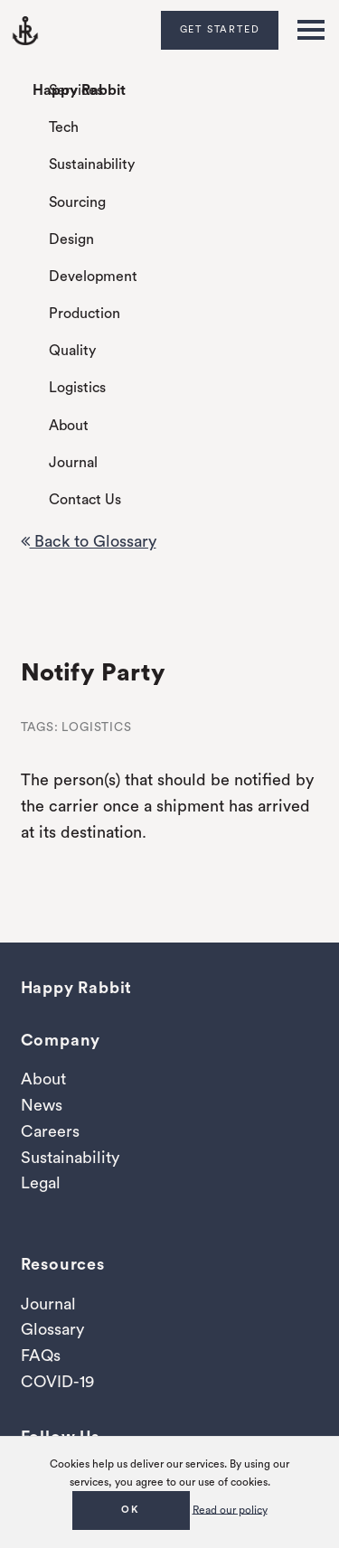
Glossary (52, 1329)
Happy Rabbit (79, 90)
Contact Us (85, 500)
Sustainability (92, 164)
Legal (41, 1183)
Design (71, 239)
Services (76, 90)
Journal (73, 462)
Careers (50, 1131)
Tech (64, 127)
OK (130, 1510)
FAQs (41, 1355)
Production (84, 313)
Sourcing (77, 202)
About (69, 425)
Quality (72, 350)
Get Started (220, 29)
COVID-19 (57, 1382)
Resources (63, 1264)
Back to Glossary (88, 541)
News (41, 1105)
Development (93, 276)
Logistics (77, 387)
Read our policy (230, 1509)
